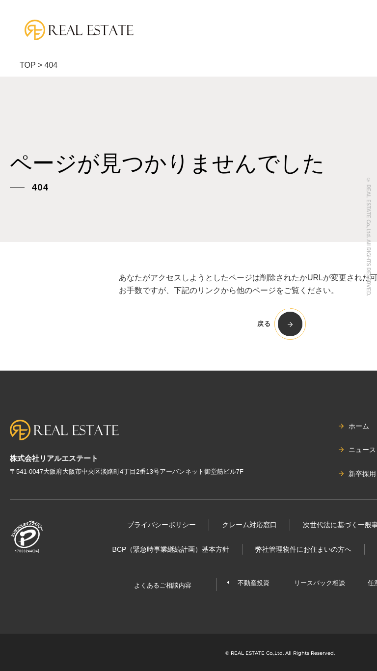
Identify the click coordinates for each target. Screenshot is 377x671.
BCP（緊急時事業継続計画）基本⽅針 (171, 549)
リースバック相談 (319, 583)
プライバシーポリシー (161, 525)
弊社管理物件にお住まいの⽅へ (303, 549)
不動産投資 (253, 583)
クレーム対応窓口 (249, 525)
